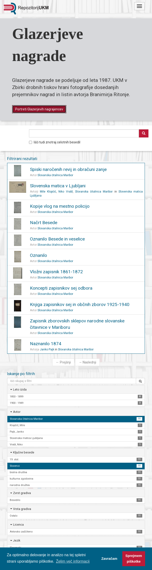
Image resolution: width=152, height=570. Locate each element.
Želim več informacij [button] (73, 561)
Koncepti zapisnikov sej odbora (61, 288)
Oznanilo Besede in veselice (57, 239)
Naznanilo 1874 (45, 343)
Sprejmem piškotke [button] (133, 558)
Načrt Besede (43, 222)
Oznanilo (38, 255)
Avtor (16, 412)
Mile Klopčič (48, 191)
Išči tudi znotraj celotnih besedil (54, 142)
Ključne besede (23, 452)
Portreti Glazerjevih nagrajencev (39, 109)
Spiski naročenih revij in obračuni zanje (68, 169)
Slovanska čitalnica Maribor (55, 175)
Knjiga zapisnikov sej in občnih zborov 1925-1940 (79, 304)
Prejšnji (63, 362)
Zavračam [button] (109, 559)
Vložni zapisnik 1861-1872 (56, 271)
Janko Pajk (47, 349)
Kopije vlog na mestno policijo (60, 206)
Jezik (16, 540)
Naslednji (87, 362)
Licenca (18, 524)
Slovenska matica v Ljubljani (58, 185)
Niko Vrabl (65, 191)
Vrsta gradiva (22, 509)
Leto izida (20, 389)
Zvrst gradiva (22, 493)
